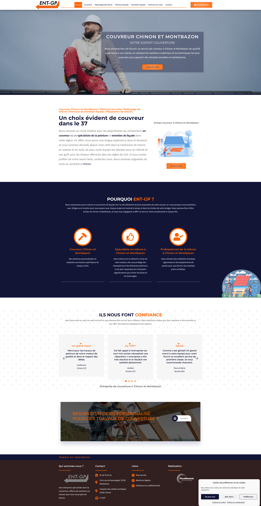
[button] (64, 358)
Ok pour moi (210, 497)
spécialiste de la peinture (93, 135)
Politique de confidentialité (236, 502)
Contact (168, 5)
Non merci (229, 497)
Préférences (248, 497)
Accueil (78, 5)
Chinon (87, 164)
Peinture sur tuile (155, 5)
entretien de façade (123, 135)
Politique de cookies (219, 502)
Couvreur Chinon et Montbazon (152, 36)
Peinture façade (122, 5)
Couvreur (88, 5)
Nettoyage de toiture (103, 5)
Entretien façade (138, 5)
